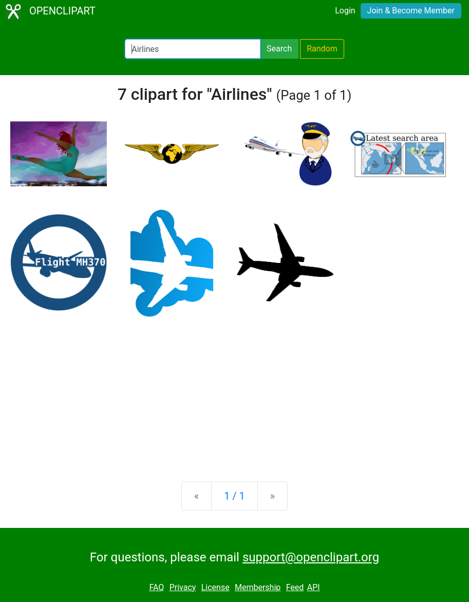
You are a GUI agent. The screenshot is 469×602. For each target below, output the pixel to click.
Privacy (183, 587)
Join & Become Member (411, 10)
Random (322, 49)
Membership (257, 587)
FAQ (156, 587)
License (215, 587)
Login (345, 10)
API (313, 587)
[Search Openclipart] (192, 49)
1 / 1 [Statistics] (234, 496)
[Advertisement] (234, 393)
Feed (295, 587)
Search (279, 49)
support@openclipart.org (310, 557)
